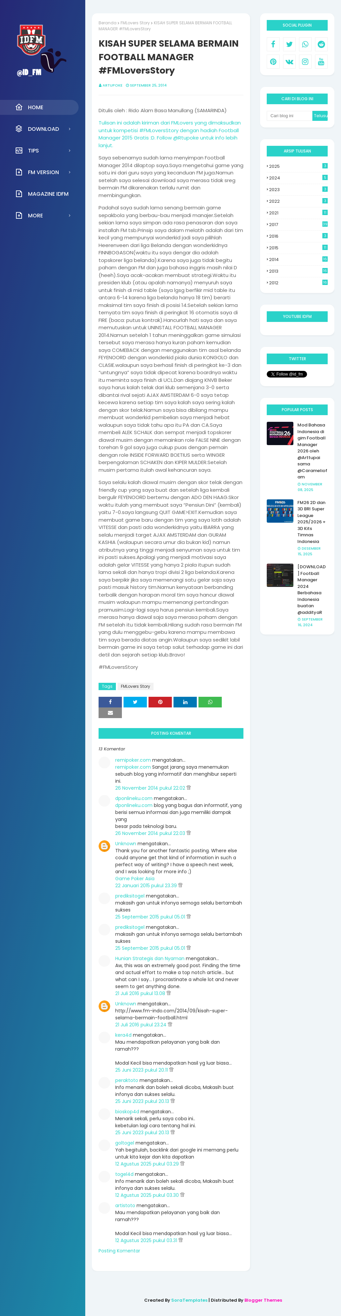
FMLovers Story (135, 23)
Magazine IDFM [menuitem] (42, 194)
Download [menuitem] (37, 129)
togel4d (124, 1174)
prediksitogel (130, 896)
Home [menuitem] (29, 107)
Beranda (108, 23)
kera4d (123, 1035)
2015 (298, 248)
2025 (298, 166)
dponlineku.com (134, 798)
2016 (298, 236)
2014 (298, 259)
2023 (298, 189)
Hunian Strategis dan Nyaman (149, 958)
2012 (298, 283)
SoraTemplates (189, 1300)
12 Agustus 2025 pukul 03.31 (146, 1240)
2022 (298, 201)
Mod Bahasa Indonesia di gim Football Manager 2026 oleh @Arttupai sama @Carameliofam (312, 451)
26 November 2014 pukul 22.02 (150, 788)
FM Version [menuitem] (37, 172)
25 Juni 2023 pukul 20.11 (142, 1070)
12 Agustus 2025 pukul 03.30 (147, 1195)
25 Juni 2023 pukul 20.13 (142, 1101)
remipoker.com (133, 760)
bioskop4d (127, 1111)
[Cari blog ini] (289, 116)
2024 (298, 178)
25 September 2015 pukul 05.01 (150, 917)
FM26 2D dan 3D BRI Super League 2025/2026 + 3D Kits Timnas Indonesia (311, 522)
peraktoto (126, 1080)
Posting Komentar (119, 1250)
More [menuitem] (29, 215)
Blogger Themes (263, 1300)
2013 (298, 271)
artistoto (125, 1205)
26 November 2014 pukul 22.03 (150, 833)
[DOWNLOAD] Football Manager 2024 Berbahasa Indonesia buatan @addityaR (311, 590)
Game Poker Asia (135, 878)
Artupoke (113, 85)
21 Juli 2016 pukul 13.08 (141, 993)
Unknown (125, 843)
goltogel (124, 1143)
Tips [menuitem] (27, 150)
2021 (298, 213)
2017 (298, 224)
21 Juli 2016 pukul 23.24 (141, 1024)
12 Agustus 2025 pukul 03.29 (147, 1164)
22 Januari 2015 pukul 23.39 (146, 885)
